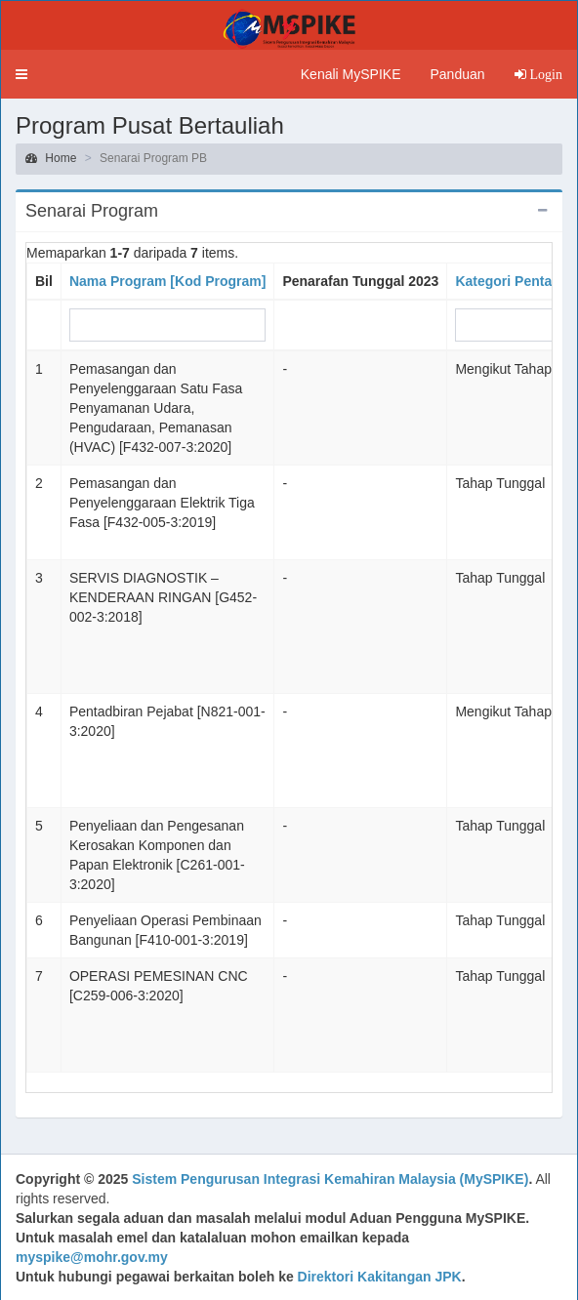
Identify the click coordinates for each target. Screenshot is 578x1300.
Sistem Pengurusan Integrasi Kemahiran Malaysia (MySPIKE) (330, 1179)
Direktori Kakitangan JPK (380, 1276)
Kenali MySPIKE (351, 74)
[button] (21, 74)
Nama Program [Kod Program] (167, 281)
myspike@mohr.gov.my (92, 1257)
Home (50, 158)
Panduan (457, 74)
